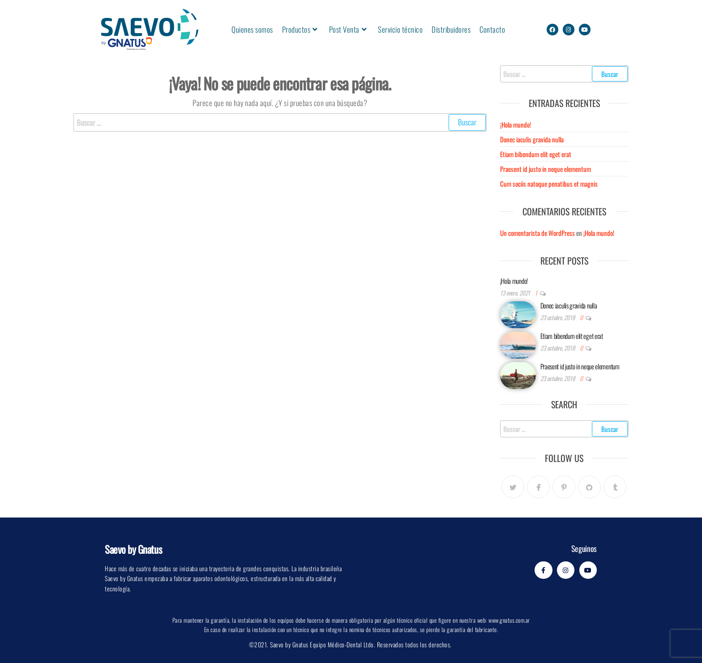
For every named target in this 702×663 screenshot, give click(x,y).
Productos (300, 29)
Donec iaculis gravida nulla (532, 139)
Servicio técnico (400, 29)
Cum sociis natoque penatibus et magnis (549, 183)
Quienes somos (252, 29)
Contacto (492, 29)
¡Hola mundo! (515, 124)
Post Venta (348, 29)
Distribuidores (451, 29)
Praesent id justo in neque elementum (545, 169)
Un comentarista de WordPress (537, 233)
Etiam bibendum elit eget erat (535, 154)
